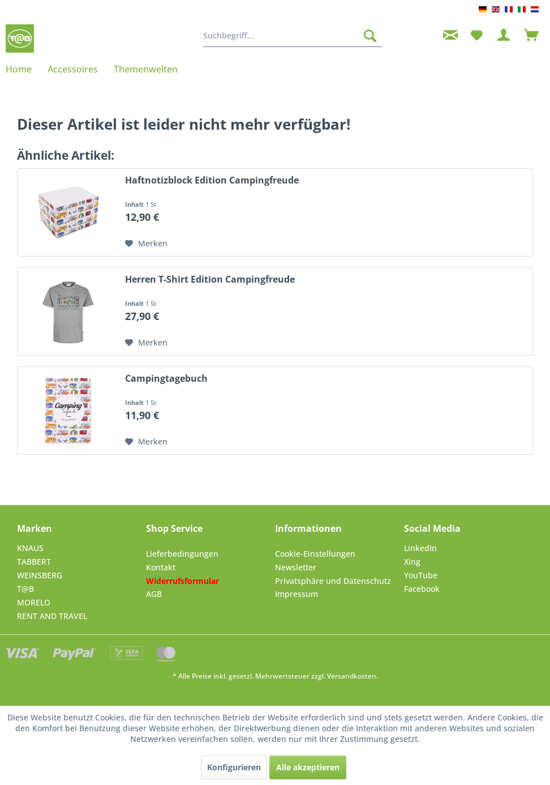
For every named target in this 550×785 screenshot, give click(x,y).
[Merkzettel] (476, 35)
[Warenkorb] (532, 35)
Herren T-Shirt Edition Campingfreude (210, 279)
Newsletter (295, 567)
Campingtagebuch (166, 379)
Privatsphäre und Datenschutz (333, 580)
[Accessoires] (73, 69)
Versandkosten (351, 676)
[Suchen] (370, 35)
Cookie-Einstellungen (315, 553)
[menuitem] (292, 35)
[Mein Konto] (504, 35)
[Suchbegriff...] (292, 35)
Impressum (296, 593)
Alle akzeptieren (308, 767)
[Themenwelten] (146, 69)
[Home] (23, 69)
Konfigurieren (234, 767)
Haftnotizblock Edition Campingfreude (212, 180)
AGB (154, 593)
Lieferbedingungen (182, 553)
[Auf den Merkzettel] (146, 243)
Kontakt (160, 567)
